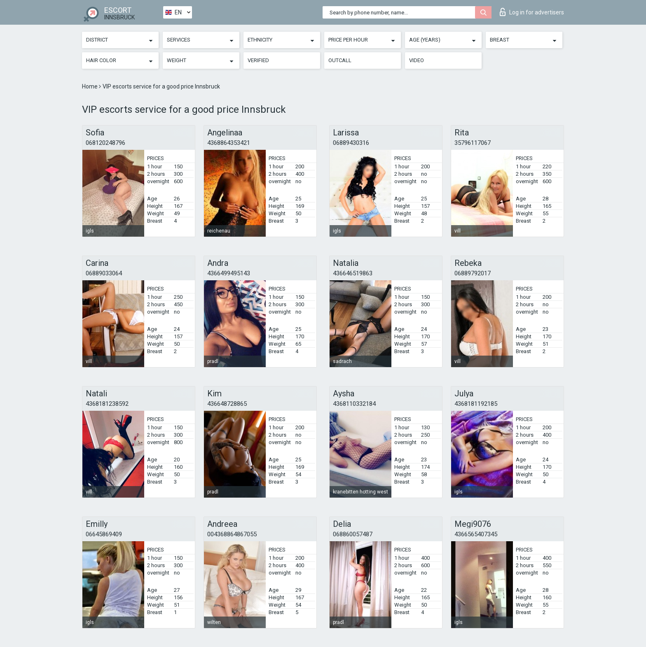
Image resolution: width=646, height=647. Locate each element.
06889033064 (104, 273)
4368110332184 (354, 403)
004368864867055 (232, 534)
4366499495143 (228, 273)
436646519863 (352, 273)
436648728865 (227, 403)
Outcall (339, 60)
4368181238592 (107, 403)
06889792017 (472, 273)
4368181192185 (475, 403)
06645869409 (104, 534)
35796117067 (472, 143)
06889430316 (351, 143)
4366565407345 (475, 534)
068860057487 (352, 534)
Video (416, 60)
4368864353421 (228, 143)
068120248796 (105, 143)
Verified (258, 60)
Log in (532, 11)
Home (90, 86)
